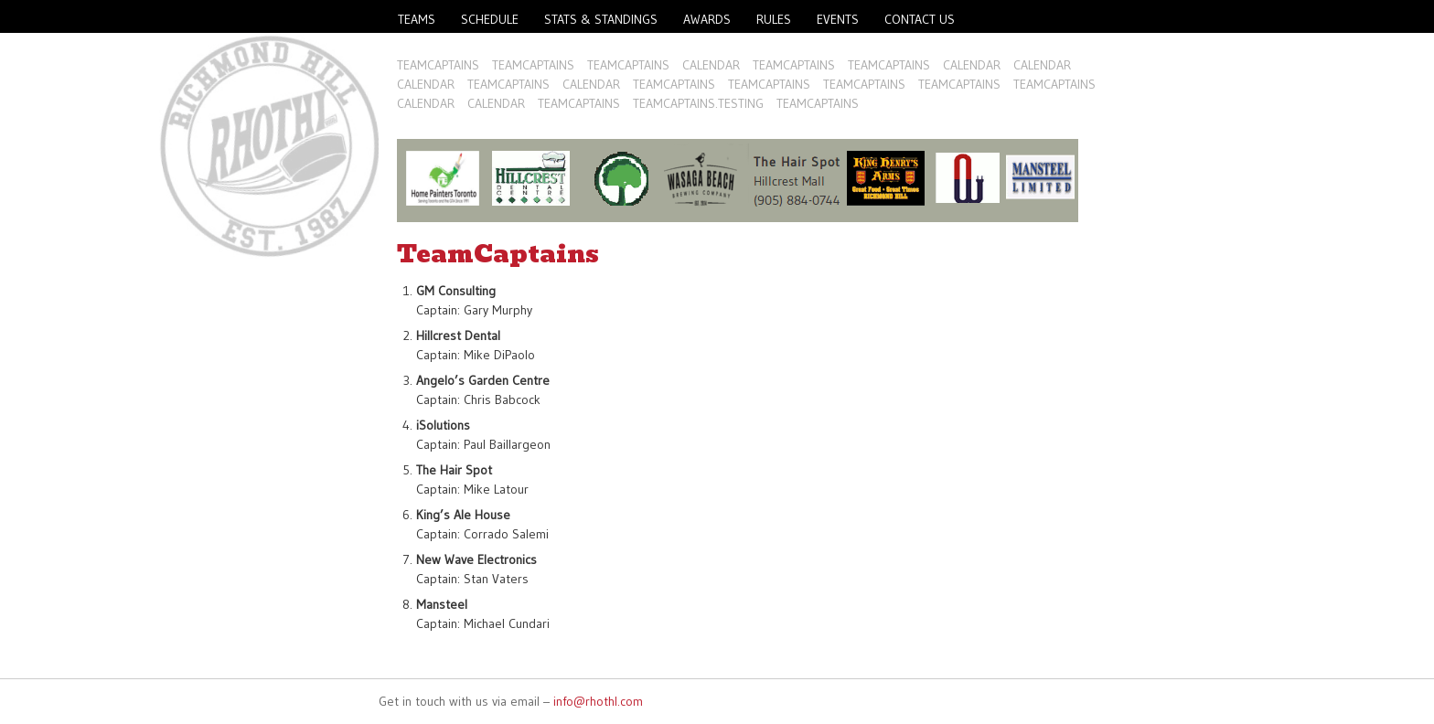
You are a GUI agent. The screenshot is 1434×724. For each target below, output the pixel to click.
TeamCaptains (438, 65)
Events (838, 19)
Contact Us (919, 19)
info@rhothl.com (598, 701)
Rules (773, 19)
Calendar (711, 65)
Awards (707, 19)
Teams (416, 19)
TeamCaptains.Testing (698, 103)
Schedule (490, 19)
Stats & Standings (601, 19)
